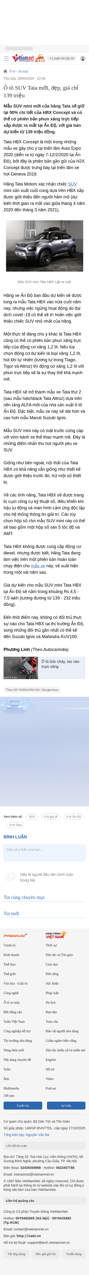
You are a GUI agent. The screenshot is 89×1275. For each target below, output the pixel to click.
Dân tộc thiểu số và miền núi (65, 1050)
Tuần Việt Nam (14, 1021)
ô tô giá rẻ (51, 816)
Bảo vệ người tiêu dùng (62, 1031)
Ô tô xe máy (12, 1002)
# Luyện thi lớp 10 (62, 58)
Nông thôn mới (14, 1050)
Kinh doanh (11, 955)
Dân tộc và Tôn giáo (59, 955)
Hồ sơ (50, 1069)
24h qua (9, 1095)
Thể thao (10, 964)
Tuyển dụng (73, 1254)
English (51, 1060)
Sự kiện (66, 1105)
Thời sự (51, 945)
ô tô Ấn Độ (73, 816)
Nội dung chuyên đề (17, 1060)
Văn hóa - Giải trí (16, 983)
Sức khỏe (52, 983)
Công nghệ (11, 993)
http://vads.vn (29, 1236)
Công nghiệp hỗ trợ (17, 1031)
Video (50, 1079)
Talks (7, 1069)
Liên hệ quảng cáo (20, 1200)
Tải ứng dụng (16, 1254)
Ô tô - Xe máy (18, 71)
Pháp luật (52, 993)
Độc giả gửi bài (46, 1254)
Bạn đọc (51, 1012)
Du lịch (51, 1002)
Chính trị (9, 945)
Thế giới (10, 974)
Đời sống (52, 974)
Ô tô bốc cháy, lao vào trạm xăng (60, 664)
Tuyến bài (23, 1105)
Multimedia (11, 1088)
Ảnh (6, 1079)
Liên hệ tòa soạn (16, 1145)
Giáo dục (52, 964)
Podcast (51, 1088)
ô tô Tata (16, 825)
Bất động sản (13, 1012)
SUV (72, 184)
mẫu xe (38, 565)
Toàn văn (52, 1021)
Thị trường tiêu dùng (18, 1041)
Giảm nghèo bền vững (61, 1041)
